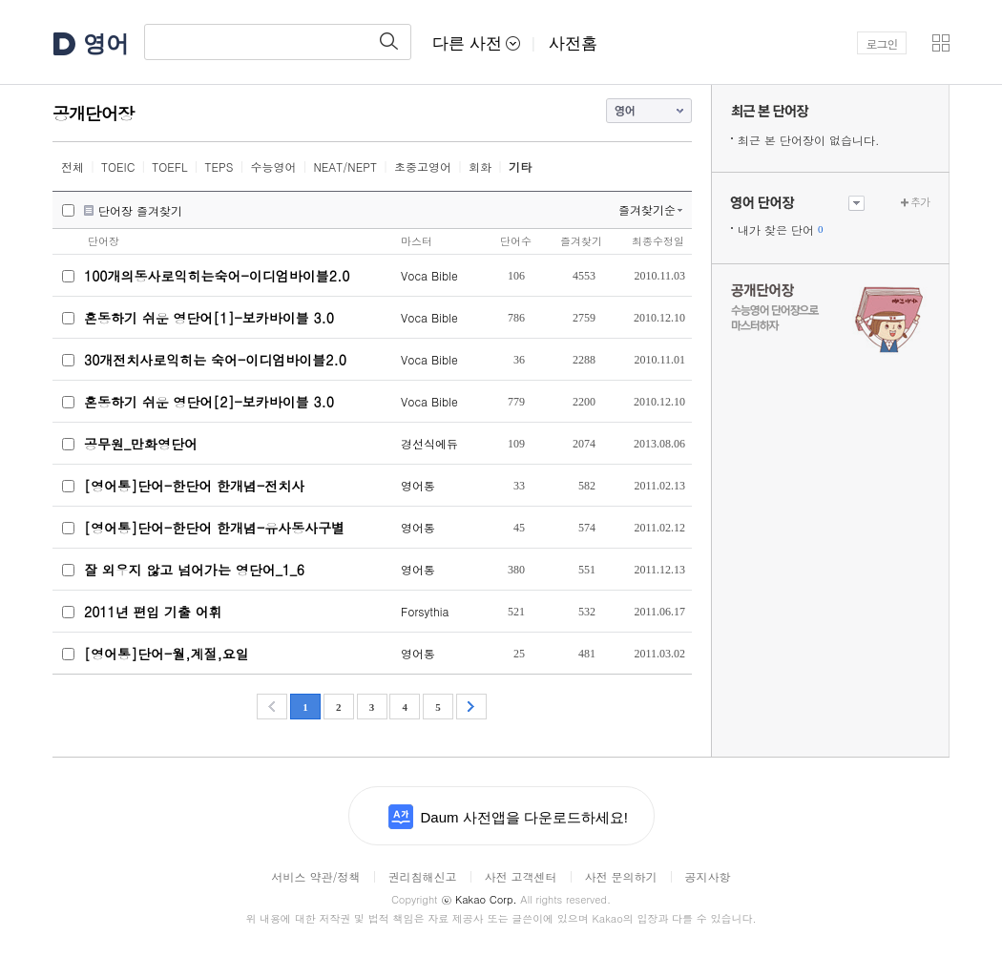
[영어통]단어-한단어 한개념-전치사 (194, 485)
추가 (919, 202)
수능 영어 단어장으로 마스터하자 (830, 316)
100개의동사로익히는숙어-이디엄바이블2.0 (216, 275)
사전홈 (573, 43)
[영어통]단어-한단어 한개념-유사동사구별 (214, 527)
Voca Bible (429, 275)
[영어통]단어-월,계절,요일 (166, 653)
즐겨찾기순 (647, 209)
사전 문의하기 (621, 876)
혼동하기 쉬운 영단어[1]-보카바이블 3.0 (209, 317)
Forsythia (425, 611)
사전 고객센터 (520, 876)
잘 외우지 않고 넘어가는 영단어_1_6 (194, 569)
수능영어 (273, 166)
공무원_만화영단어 (141, 443)
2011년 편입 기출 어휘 (153, 611)
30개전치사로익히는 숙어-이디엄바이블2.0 (215, 359)
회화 (480, 166)
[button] (940, 42)
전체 (72, 166)
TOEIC (118, 166)
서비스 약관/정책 (315, 876)
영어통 (418, 485)
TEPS (219, 166)
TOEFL (169, 166)
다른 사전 (476, 43)
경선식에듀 (429, 443)
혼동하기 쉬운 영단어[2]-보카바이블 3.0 (209, 401)
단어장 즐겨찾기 (140, 211)
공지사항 (708, 876)
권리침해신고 (421, 876)
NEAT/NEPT (345, 166)
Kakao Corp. (478, 899)
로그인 (882, 43)
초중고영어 (422, 166)
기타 (520, 166)
